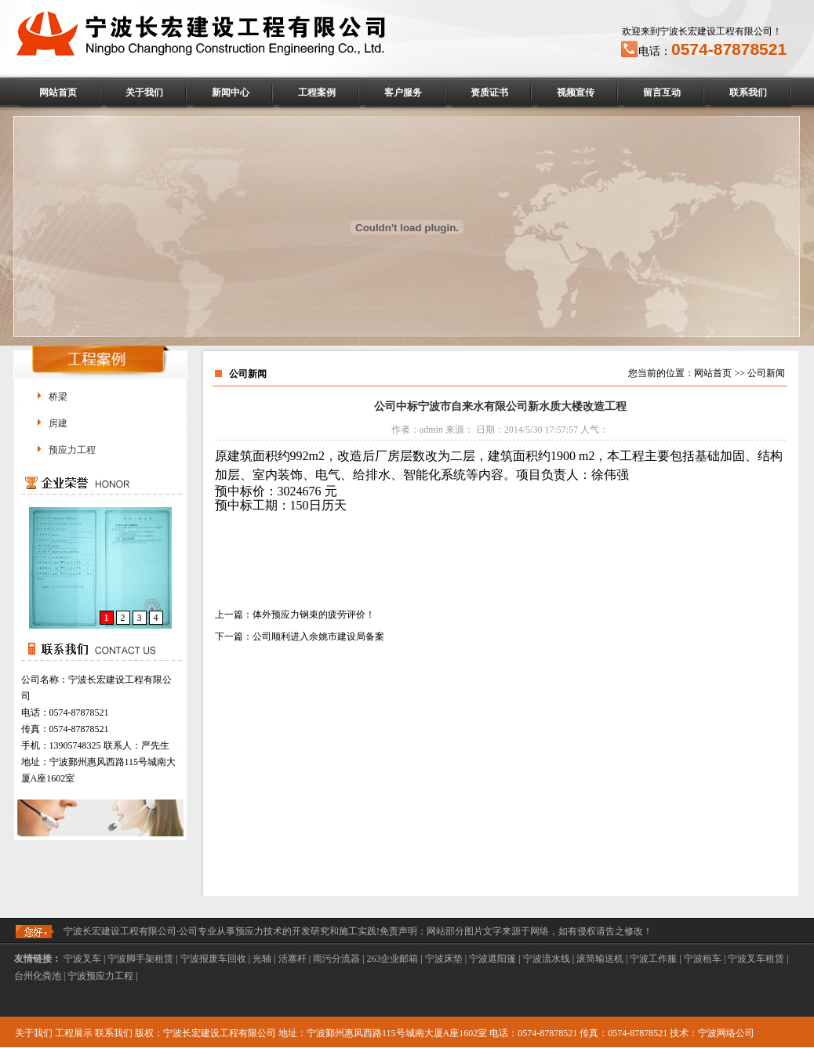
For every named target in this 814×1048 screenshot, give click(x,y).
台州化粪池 (37, 975)
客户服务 (403, 92)
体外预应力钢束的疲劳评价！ (314, 614)
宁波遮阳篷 (492, 958)
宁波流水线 (546, 958)
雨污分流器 (336, 958)
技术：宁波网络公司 (712, 1033)
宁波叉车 (82, 958)
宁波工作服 (653, 958)
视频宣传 (575, 92)
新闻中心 (230, 92)
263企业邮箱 (392, 958)
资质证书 (489, 92)
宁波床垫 (444, 958)
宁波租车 (702, 958)
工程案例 (317, 92)
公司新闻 (766, 373)
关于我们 (144, 92)
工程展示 (74, 1033)
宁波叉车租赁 (756, 958)
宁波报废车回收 (213, 958)
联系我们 (748, 92)
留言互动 (662, 92)
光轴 (262, 958)
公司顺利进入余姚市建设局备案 (318, 636)
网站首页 (58, 92)
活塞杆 (292, 958)
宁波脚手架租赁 (140, 958)
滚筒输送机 (599, 958)
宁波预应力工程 (100, 975)
